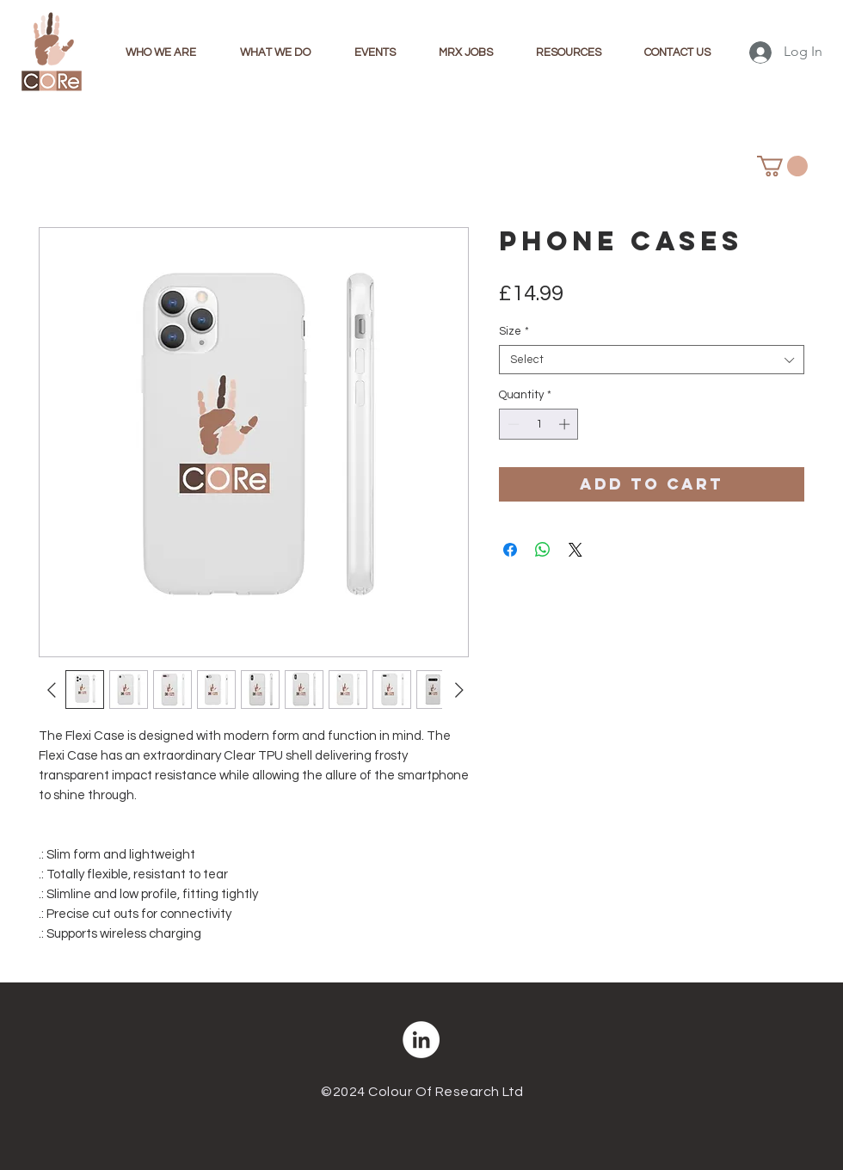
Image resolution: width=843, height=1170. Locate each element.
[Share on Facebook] (510, 549)
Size (514, 331)
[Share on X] (575, 549)
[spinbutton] (539, 424)
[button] (782, 166)
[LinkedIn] (421, 1039)
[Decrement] (511, 424)
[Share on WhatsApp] (542, 549)
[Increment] (566, 424)
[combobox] (651, 359)
